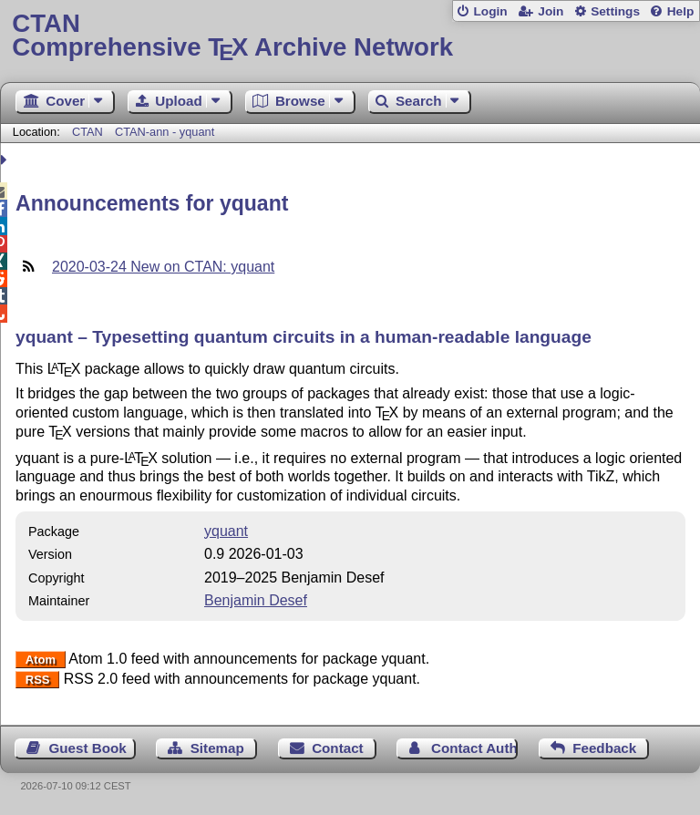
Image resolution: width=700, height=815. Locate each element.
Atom (41, 659)
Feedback (604, 748)
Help (681, 11)
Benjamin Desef (255, 600)
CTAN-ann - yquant (164, 132)
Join (550, 11)
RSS (38, 679)
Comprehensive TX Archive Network (349, 36)
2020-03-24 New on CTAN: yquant (163, 266)
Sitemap (217, 748)
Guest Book (88, 748)
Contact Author (474, 748)
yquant (226, 531)
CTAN (87, 132)
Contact (338, 748)
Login (490, 11)
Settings (615, 11)
